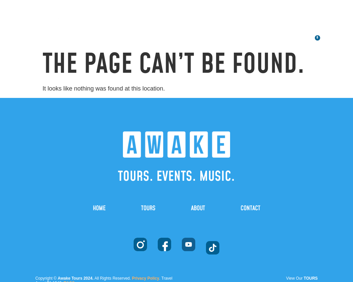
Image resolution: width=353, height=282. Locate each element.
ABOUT (269, 7)
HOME (179, 7)
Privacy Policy (145, 278)
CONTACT (277, 23)
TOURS (223, 7)
